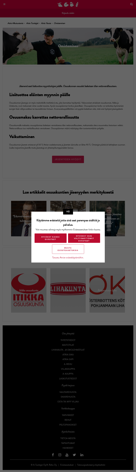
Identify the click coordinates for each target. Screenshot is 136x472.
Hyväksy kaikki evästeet (50, 238)
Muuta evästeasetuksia (68, 249)
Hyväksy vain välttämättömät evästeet (84, 238)
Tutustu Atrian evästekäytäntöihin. (68, 257)
